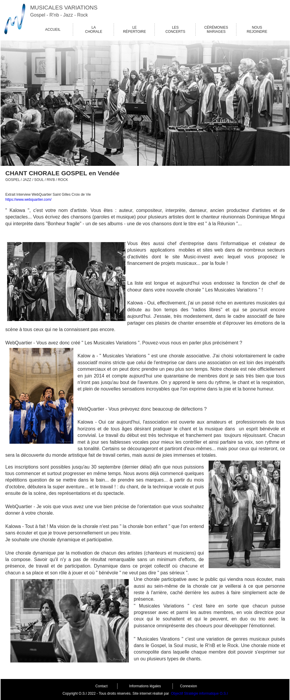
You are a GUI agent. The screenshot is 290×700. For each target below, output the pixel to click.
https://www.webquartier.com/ (28, 199)
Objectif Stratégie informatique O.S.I (199, 693)
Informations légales (145, 686)
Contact (101, 686)
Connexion (188, 686)
